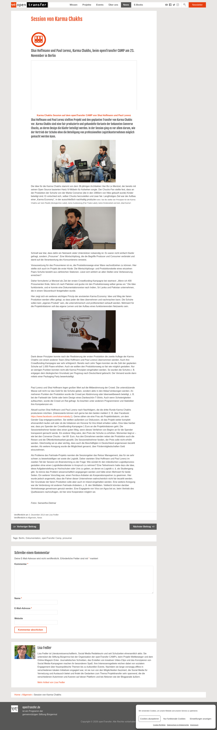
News (126, 5)
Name (18, 598)
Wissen (73, 5)
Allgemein (32, 518)
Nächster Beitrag (142, 526)
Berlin (21, 538)
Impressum (194, 725)
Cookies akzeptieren (149, 719)
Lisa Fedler (54, 515)
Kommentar (21, 564)
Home (17, 695)
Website (18, 618)
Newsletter (197, 5)
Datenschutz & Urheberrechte (178, 725)
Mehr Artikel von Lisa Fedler (51, 682)
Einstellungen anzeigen (200, 719)
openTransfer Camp (51, 538)
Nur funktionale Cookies (174, 719)
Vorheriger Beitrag (26, 526)
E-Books (138, 5)
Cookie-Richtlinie (159, 725)
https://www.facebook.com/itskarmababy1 (51, 416)
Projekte (86, 5)
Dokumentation (33, 538)
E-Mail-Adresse (23, 608)
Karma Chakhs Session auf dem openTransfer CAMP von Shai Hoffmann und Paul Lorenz (84, 115)
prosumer (67, 538)
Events (99, 5)
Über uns (113, 5)
